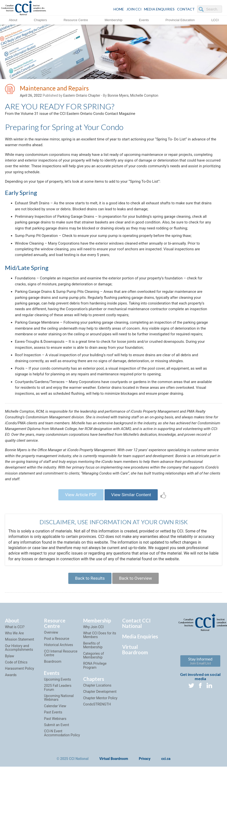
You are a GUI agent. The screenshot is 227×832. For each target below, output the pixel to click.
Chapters (40, 20)
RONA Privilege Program (95, 715)
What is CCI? (15, 676)
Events (144, 20)
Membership (113, 20)
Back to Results (88, 627)
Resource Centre (76, 20)
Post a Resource (56, 688)
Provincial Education (180, 20)
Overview (51, 682)
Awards (11, 724)
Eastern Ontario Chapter (81, 96)
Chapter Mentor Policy (100, 747)
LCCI (215, 20)
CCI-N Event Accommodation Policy (62, 783)
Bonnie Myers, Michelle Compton (133, 96)
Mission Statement (19, 689)
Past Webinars (55, 768)
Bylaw (9, 705)
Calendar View (55, 755)
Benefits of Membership (93, 695)
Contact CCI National (136, 672)
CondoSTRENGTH (97, 754)
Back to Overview (137, 627)
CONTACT (186, 9)
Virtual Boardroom (135, 699)
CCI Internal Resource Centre (60, 702)
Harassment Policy (19, 718)
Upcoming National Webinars (59, 747)
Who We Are (14, 683)
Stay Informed (200, 710)
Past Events (53, 762)
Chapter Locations (97, 735)
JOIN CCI (134, 9)
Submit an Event (56, 774)
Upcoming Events (57, 729)
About (13, 20)
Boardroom (52, 711)
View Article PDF (79, 542)
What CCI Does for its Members (99, 684)
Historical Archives (58, 695)
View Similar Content (132, 542)
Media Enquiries (159, 9)
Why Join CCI (93, 676)
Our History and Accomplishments (19, 697)
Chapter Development (99, 741)
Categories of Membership (93, 705)
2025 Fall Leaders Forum (57, 737)
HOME (119, 9)
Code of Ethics (16, 712)
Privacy (145, 809)
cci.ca (165, 809)
